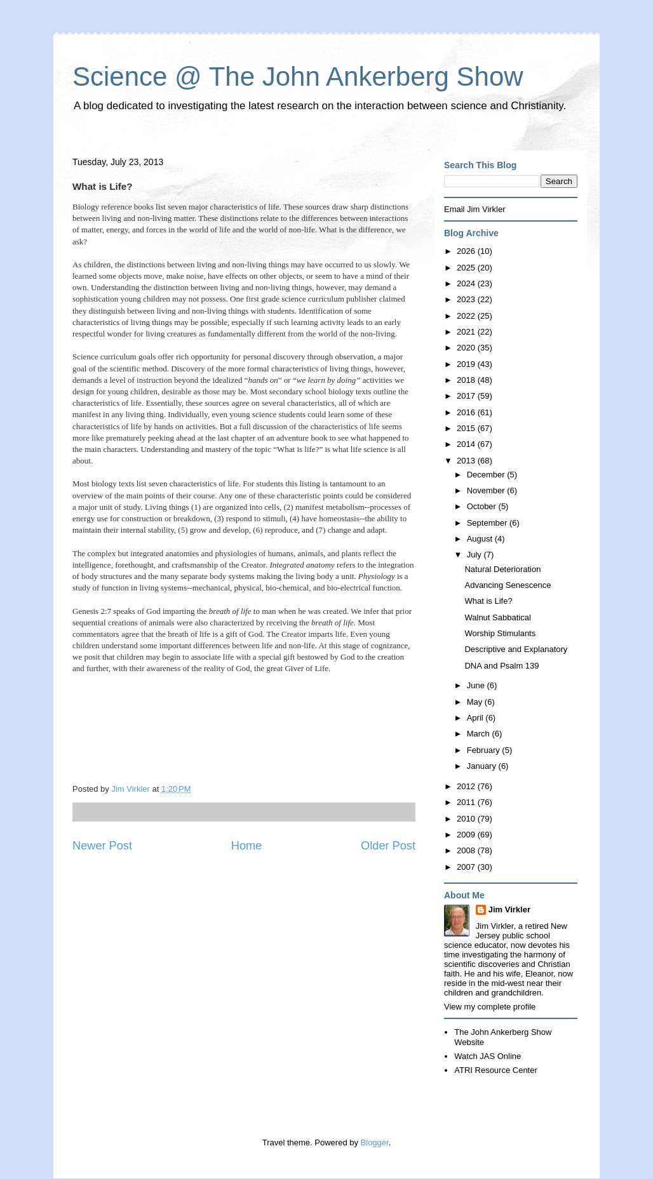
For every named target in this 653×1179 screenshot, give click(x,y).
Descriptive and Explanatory (515, 649)
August (481, 538)
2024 (467, 283)
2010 (467, 818)
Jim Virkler (509, 909)
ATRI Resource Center (495, 1070)
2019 (467, 364)
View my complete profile (489, 1006)
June (477, 685)
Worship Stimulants (499, 633)
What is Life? (488, 601)
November (487, 490)
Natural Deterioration (502, 569)
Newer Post (102, 845)
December (487, 474)
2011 (467, 802)
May (476, 702)
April (476, 718)
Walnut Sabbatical (497, 617)
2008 (467, 850)
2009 (467, 834)
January (483, 766)
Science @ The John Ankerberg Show (297, 76)
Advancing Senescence (507, 585)
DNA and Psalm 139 (501, 665)
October (483, 506)
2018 (467, 380)
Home (246, 845)
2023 (467, 299)
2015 (467, 428)
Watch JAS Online (487, 1056)
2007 (467, 867)
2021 (467, 331)
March (479, 733)
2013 (467, 460)
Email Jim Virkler (475, 209)
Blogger (375, 1142)
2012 (467, 786)
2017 (467, 396)
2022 (467, 316)
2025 (467, 267)
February (484, 750)
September (488, 523)
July (475, 554)
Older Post (388, 845)
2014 (467, 444)
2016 (467, 412)
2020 (467, 347)
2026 (467, 251)
